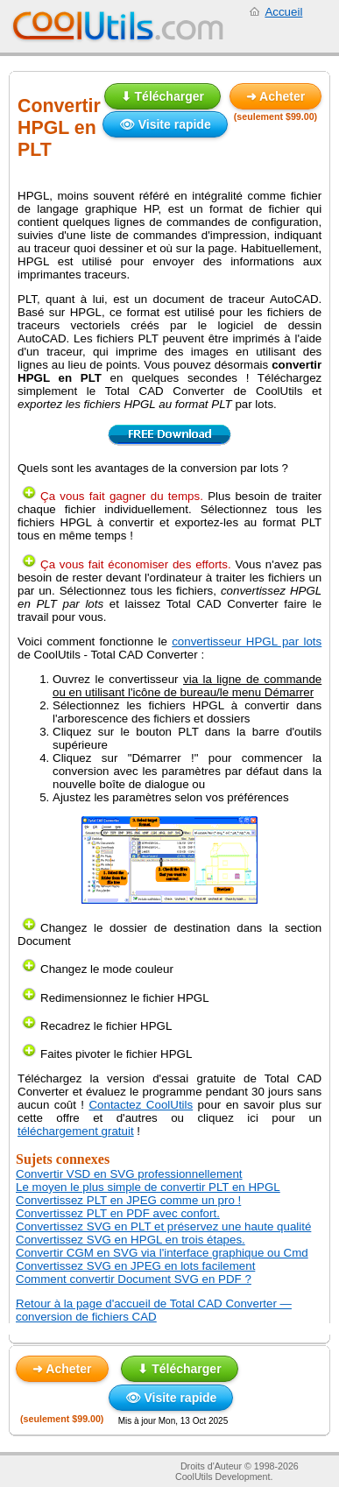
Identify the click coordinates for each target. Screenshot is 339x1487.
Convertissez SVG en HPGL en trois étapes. (130, 1239)
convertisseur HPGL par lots (246, 641)
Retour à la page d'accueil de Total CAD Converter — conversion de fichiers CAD (154, 1310)
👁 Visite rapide (165, 124)
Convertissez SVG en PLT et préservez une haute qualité (163, 1226)
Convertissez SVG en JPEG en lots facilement (135, 1265)
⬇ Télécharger (162, 96)
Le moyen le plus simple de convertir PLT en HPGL (148, 1187)
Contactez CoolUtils (140, 1104)
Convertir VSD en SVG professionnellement (129, 1173)
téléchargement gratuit (76, 1131)
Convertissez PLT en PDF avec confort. (118, 1213)
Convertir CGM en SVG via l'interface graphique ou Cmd (162, 1252)
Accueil (283, 11)
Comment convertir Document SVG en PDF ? (133, 1279)
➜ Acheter (276, 96)
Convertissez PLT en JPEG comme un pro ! (128, 1200)
